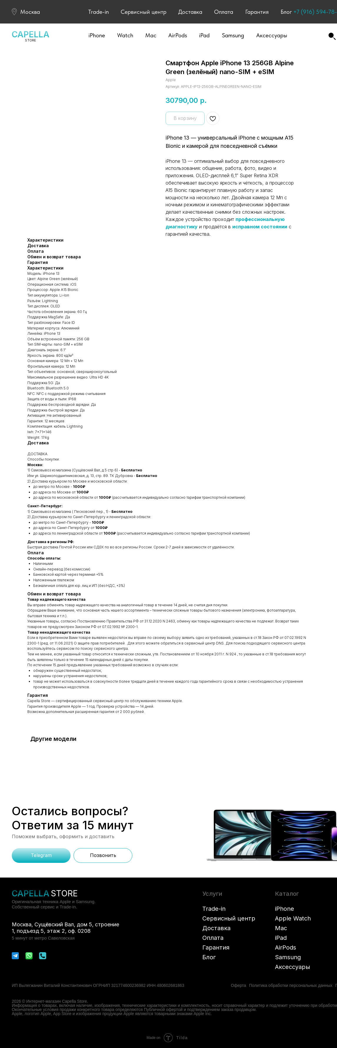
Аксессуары (292, 966)
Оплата (223, 11)
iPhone (284, 908)
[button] (96, 35)
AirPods (285, 947)
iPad (281, 937)
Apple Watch (293, 918)
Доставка (190, 11)
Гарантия (257, 11)
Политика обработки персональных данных (290, 985)
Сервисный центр (143, 11)
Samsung (288, 957)
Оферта (238, 985)
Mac (281, 928)
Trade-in (98, 11)
